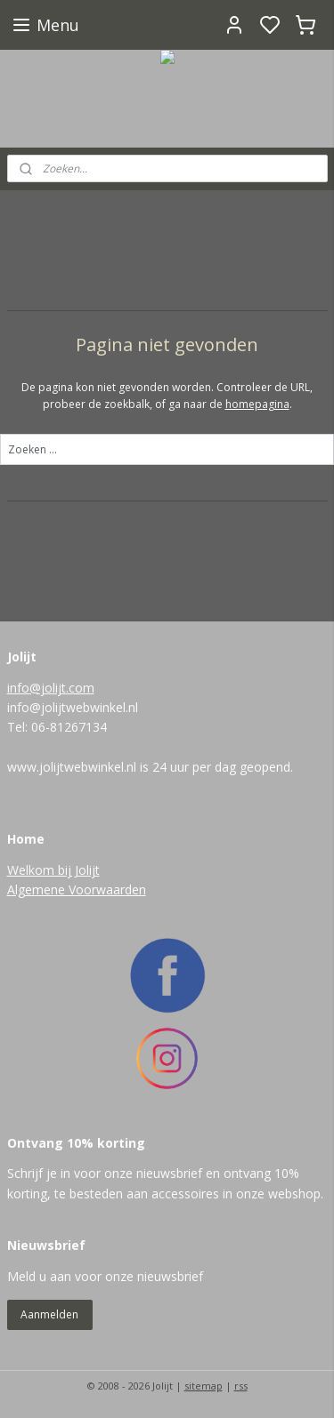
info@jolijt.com (50, 687)
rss (241, 1385)
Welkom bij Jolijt (53, 869)
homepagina (257, 404)
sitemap (203, 1385)
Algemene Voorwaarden (76, 889)
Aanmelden (49, 1314)
